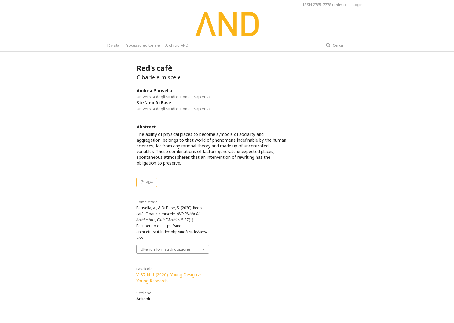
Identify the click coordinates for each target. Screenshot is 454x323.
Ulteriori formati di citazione (165, 249)
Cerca (337, 45)
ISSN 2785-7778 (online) (324, 4)
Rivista (113, 45)
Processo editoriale (142, 45)
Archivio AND (176, 45)
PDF (149, 182)
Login (358, 4)
